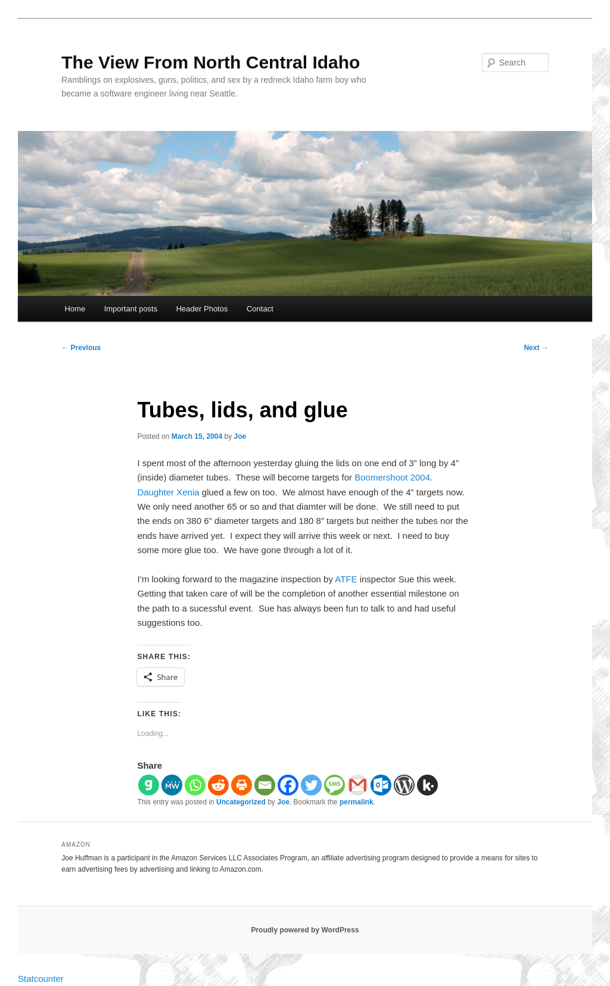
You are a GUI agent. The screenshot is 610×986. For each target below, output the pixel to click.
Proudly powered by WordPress (305, 930)
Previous (81, 348)
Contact (260, 308)
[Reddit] (218, 785)
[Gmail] (357, 785)
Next (536, 348)
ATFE (346, 579)
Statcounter (41, 978)
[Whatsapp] (195, 785)
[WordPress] (404, 785)
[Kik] (427, 785)
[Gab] (148, 785)
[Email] (264, 785)
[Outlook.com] (381, 785)
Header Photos (202, 308)
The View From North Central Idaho (210, 62)
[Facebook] (288, 785)
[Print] (241, 785)
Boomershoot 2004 (392, 477)
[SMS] (334, 785)
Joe (240, 436)
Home (74, 308)
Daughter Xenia (168, 492)
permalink (357, 802)
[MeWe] (171, 785)
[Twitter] (311, 785)
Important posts (131, 308)
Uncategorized (241, 802)
